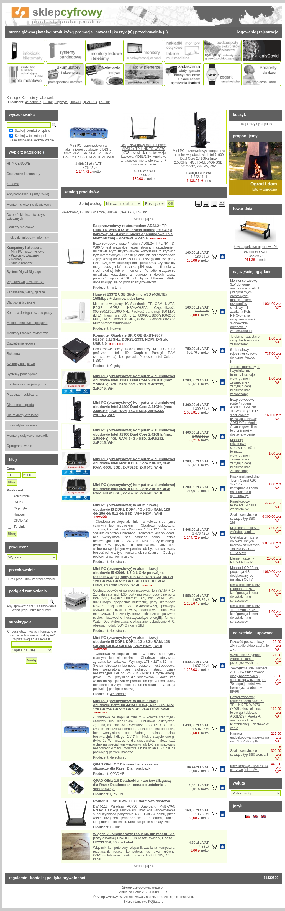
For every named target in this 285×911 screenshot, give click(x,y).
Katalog (12, 98)
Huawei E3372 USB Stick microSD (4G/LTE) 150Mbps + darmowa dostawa (130, 296)
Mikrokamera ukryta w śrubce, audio (244, 530)
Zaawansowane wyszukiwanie (31, 140)
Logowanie (246, 32)
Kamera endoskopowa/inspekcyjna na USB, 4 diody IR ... (249, 737)
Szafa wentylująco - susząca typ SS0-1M (244, 518)
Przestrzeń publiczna (22, 395)
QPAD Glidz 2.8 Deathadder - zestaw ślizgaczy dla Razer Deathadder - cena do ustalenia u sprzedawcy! (132, 784)
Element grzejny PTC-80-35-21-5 (242, 560)
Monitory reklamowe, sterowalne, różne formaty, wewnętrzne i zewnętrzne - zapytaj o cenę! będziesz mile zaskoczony (243, 455)
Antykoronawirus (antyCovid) (28, 194)
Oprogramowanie (19, 446)
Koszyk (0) (123, 32)
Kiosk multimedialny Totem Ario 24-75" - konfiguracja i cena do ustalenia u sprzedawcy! (245, 613)
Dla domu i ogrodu (20, 405)
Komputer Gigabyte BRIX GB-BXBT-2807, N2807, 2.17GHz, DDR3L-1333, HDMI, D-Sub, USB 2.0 (130, 339)
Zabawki (13, 184)
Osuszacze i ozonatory (23, 174)
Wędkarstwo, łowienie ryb (25, 282)
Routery (16, 259)
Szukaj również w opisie (32, 131)
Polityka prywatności (66, 878)
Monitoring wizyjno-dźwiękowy (29, 204)
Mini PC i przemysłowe (27, 251)
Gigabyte (61, 102)
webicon (158, 887)
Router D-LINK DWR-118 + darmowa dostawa (131, 801)
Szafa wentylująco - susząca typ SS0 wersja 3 (249, 753)
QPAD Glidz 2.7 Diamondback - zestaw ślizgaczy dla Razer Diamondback (126, 766)
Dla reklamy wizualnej (23, 415)
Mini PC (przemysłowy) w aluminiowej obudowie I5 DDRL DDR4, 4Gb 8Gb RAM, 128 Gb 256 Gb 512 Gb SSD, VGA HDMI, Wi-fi (131, 641)
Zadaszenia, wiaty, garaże (26, 292)
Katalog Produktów (55, 32)
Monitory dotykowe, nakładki (27, 436)
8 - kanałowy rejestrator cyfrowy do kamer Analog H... (243, 355)
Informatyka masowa (22, 425)
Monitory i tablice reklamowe (27, 333)
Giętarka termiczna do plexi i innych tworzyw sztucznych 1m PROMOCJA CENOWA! (245, 545)
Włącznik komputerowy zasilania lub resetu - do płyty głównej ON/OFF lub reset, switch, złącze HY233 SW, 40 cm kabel (134, 838)
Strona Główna (22, 32)
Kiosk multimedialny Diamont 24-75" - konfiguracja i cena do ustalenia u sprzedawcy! (245, 592)
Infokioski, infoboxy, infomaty (28, 237)
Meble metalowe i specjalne (27, 323)
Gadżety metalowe (20, 227)
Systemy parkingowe (22, 374)
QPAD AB (90, 102)
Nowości (103, 32)
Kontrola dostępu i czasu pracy (29, 313)
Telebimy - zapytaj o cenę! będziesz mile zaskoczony (245, 340)
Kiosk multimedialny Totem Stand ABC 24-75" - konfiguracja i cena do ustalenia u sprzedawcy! (245, 486)
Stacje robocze (22, 263)
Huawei (75, 102)
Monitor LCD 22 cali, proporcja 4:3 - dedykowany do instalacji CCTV (245, 573)
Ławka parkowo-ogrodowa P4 (256, 247)
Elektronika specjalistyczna (26, 384)
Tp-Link (104, 102)
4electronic (33, 102)
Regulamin (18, 878)
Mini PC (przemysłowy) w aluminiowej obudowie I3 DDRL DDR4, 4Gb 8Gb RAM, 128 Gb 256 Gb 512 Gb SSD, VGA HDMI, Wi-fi (88, 151)
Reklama (13, 354)
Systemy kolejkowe (21, 364)
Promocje (84, 32)
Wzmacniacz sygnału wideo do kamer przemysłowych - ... (245, 659)
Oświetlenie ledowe (21, 343)
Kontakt (37, 878)
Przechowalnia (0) (151, 32)
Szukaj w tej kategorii (30, 136)
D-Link (48, 102)
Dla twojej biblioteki (21, 302)
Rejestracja (268, 32)
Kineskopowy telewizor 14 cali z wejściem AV (243, 505)
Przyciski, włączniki (25, 255)
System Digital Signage (24, 272)
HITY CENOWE (18, 163)
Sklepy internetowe (135, 901)
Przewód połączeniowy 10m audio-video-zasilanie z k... (249, 645)
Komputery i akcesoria (38, 98)
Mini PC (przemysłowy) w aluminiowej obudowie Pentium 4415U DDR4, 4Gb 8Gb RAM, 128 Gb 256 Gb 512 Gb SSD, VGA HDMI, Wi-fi (134, 705)
